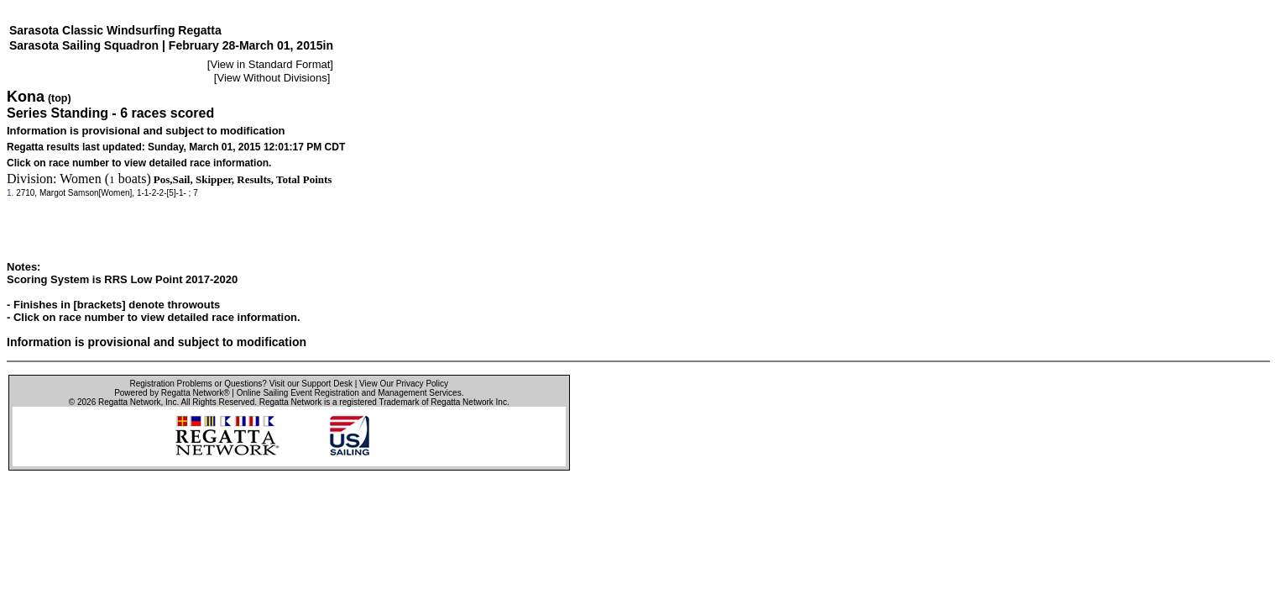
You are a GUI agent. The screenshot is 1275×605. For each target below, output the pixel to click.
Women (80, 178)
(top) (59, 98)
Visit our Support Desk (311, 383)
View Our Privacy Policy (403, 383)
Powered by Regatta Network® (171, 392)
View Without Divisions (272, 77)
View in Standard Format (270, 64)
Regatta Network (129, 402)
